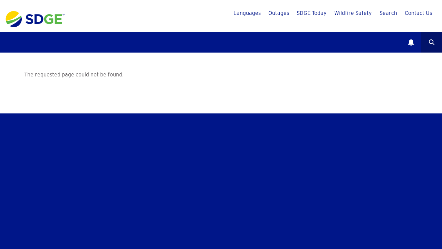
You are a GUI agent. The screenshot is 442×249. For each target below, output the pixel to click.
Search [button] (431, 42)
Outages (278, 13)
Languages (247, 13)
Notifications (411, 42)
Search (388, 13)
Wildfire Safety (353, 13)
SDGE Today (312, 13)
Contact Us (418, 13)
